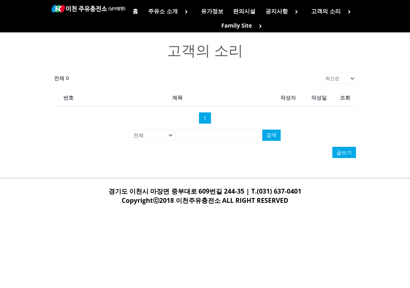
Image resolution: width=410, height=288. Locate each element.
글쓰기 (344, 152)
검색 (271, 135)
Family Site (243, 25)
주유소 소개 (169, 11)
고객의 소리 (332, 11)
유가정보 (212, 11)
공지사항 (283, 11)
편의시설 (244, 11)
